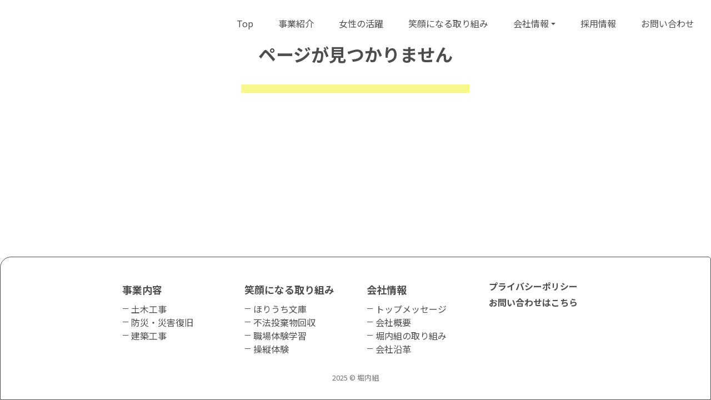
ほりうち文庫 (280, 309)
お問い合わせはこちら (533, 302)
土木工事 (149, 309)
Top (245, 23)
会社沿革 (393, 349)
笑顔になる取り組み (448, 23)
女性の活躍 (361, 23)
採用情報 (598, 23)
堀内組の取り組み (411, 335)
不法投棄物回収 (284, 322)
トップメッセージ (411, 309)
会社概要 (393, 322)
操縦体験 (271, 349)
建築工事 (149, 335)
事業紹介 (296, 23)
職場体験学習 (280, 335)
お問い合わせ (667, 23)
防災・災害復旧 (162, 322)
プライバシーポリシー (533, 286)
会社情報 (531, 23)
